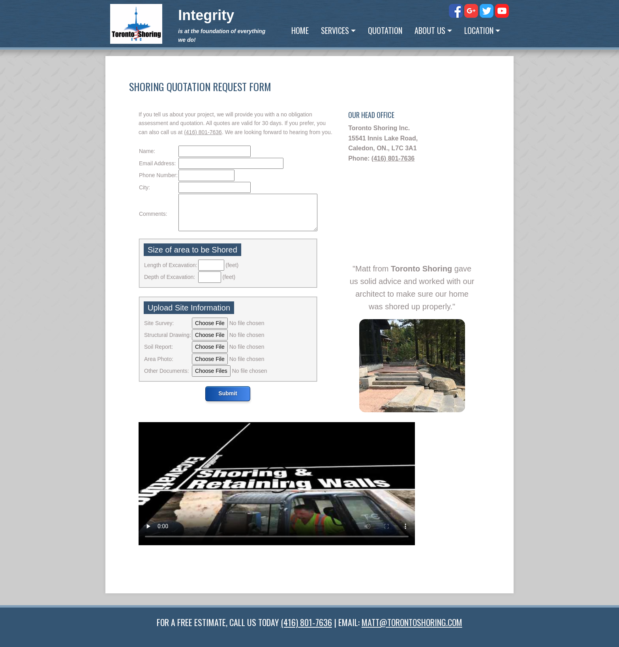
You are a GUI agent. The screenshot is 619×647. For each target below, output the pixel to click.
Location (478, 30)
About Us (430, 30)
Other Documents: (166, 371)
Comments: (153, 214)
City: (144, 187)
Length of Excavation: (170, 265)
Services (335, 30)
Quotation (385, 30)
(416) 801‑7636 (203, 132)
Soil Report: (158, 347)
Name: (147, 151)
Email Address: (157, 163)
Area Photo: (158, 359)
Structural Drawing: (167, 335)
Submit (227, 393)
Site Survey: (159, 323)
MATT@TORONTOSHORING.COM (412, 622)
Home (300, 30)
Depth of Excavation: (169, 277)
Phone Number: (158, 175)
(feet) (232, 265)
